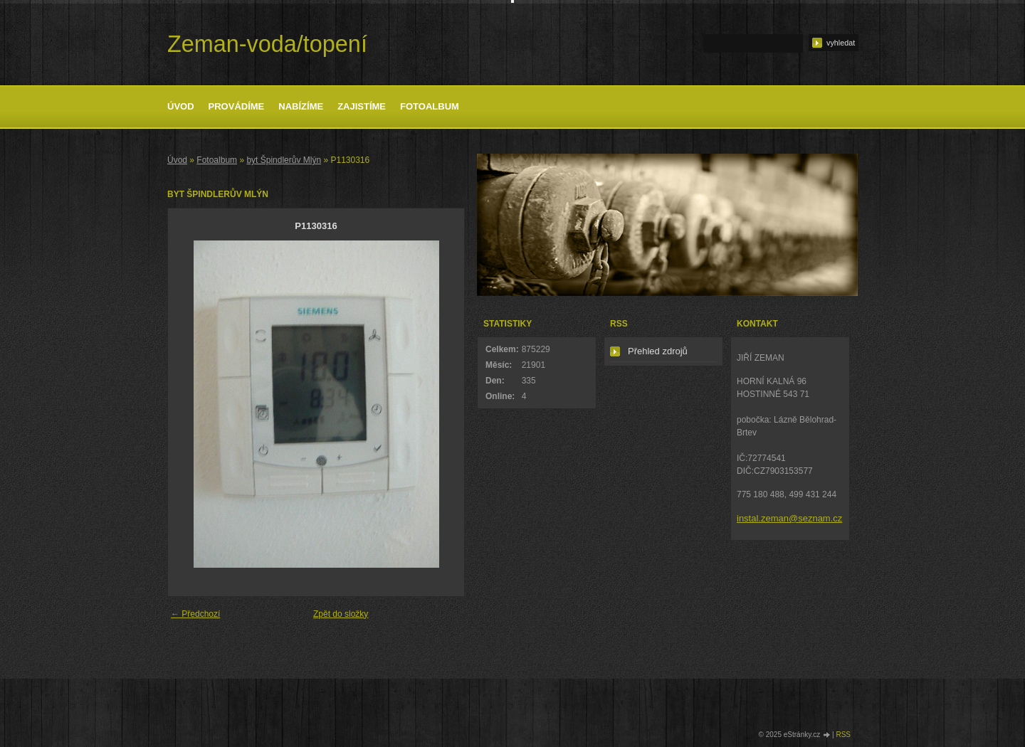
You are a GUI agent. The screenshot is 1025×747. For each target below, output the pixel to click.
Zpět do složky (340, 614)
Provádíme (237, 106)
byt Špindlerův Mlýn (283, 160)
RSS (843, 734)
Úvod (180, 106)
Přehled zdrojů (658, 351)
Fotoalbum (429, 106)
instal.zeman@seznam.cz (789, 518)
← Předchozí (195, 614)
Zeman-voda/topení (267, 44)
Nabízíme (300, 106)
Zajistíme (361, 106)
